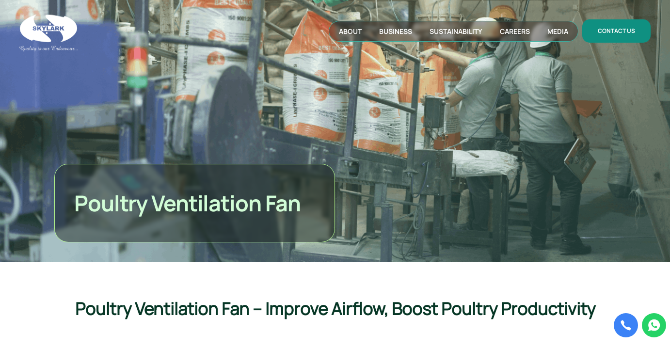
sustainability (456, 31)
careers (515, 31)
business (395, 31)
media (557, 31)
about (350, 31)
